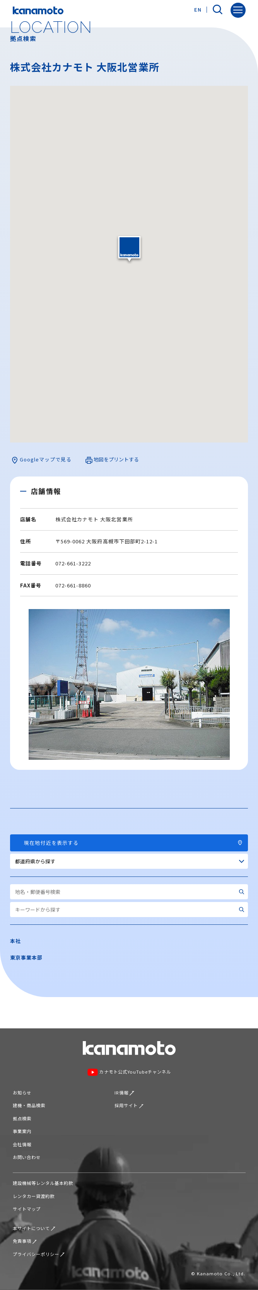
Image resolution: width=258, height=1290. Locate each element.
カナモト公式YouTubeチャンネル (129, 1072)
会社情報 (22, 1144)
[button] (129, 249)
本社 (15, 941)
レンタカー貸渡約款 (34, 1196)
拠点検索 (22, 1118)
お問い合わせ (27, 1157)
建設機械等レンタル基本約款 (43, 1183)
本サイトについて (34, 1228)
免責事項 (25, 1241)
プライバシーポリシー (39, 1254)
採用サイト (129, 1105)
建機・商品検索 (29, 1105)
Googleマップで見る (41, 460)
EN (198, 9)
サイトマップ (27, 1209)
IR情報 (124, 1092)
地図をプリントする (112, 460)
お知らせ (22, 1092)
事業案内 (22, 1131)
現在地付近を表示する (129, 842)
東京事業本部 (26, 957)
